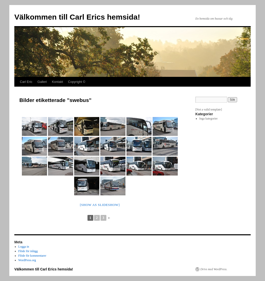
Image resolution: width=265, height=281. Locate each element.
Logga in (23, 246)
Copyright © (76, 82)
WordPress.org (27, 260)
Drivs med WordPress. (213, 269)
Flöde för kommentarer (32, 255)
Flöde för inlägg (28, 251)
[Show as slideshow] (100, 205)
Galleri (42, 82)
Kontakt (57, 82)
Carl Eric (26, 82)
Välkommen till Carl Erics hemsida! (77, 17)
